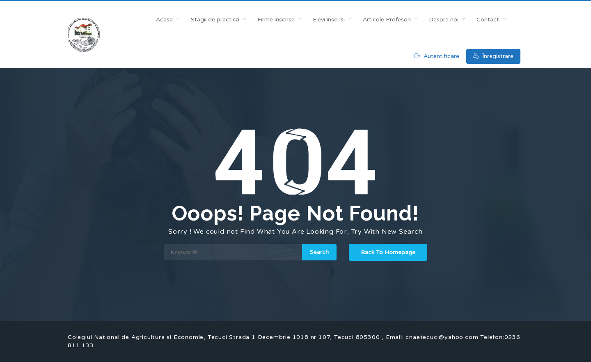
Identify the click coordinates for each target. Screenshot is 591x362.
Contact (487, 19)
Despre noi (443, 19)
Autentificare (437, 56)
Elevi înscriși (329, 19)
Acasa (164, 19)
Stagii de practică (215, 19)
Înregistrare (493, 56)
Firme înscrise (276, 19)
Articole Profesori (387, 19)
